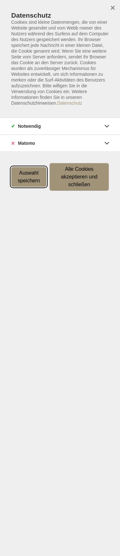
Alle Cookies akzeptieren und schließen (79, 176)
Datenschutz (69, 103)
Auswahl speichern (29, 176)
